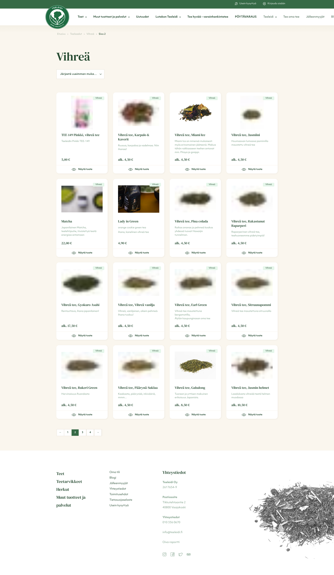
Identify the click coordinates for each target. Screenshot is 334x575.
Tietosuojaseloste (120, 500)
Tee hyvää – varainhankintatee (207, 17)
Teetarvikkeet (69, 481)
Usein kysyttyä (245, 3)
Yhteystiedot (117, 489)
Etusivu (61, 34)
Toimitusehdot (118, 494)
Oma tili (114, 472)
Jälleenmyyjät (315, 17)
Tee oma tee (291, 17)
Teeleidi (268, 17)
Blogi (112, 478)
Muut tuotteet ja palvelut (109, 17)
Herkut (62, 489)
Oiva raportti (171, 542)
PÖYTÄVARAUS (246, 17)
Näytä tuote (82, 169)
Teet (81, 17)
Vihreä (90, 34)
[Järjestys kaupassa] (80, 74)
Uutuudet (142, 17)
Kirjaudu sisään (274, 3)
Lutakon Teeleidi (167, 17)
